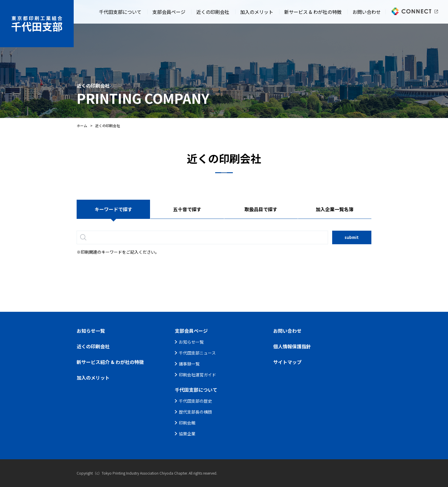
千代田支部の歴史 (195, 401)
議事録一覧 (189, 364)
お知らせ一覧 (191, 342)
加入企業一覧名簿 (334, 209)
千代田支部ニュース (197, 353)
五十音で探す (187, 209)
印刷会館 (187, 423)
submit (352, 237)
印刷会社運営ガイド (197, 375)
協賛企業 (187, 434)
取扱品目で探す (260, 209)
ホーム (82, 125)
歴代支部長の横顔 (195, 412)
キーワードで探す (113, 209)
